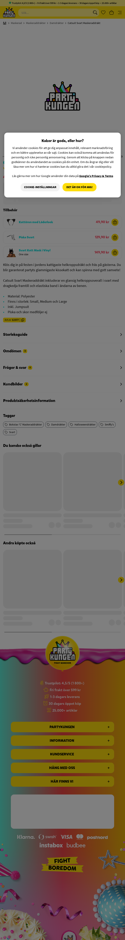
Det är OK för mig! (79, 187)
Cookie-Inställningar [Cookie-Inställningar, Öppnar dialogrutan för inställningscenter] (40, 187)
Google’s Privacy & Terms (96, 176)
